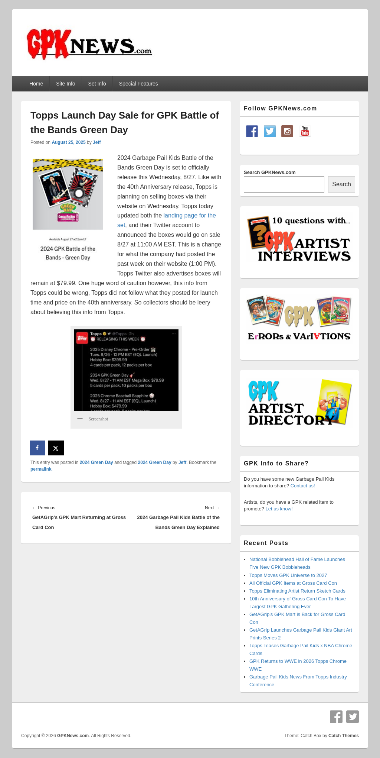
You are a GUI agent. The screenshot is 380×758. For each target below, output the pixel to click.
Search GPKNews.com (269, 172)
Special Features (138, 84)
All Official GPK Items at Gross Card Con (293, 583)
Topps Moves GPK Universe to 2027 (288, 575)
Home (36, 84)
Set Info (97, 84)
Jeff (97, 142)
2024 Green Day (96, 462)
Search (341, 184)
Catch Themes (343, 735)
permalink (41, 469)
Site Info (65, 84)
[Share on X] (56, 448)
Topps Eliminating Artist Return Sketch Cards (297, 591)
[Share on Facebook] (37, 448)
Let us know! (279, 509)
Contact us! (303, 485)
